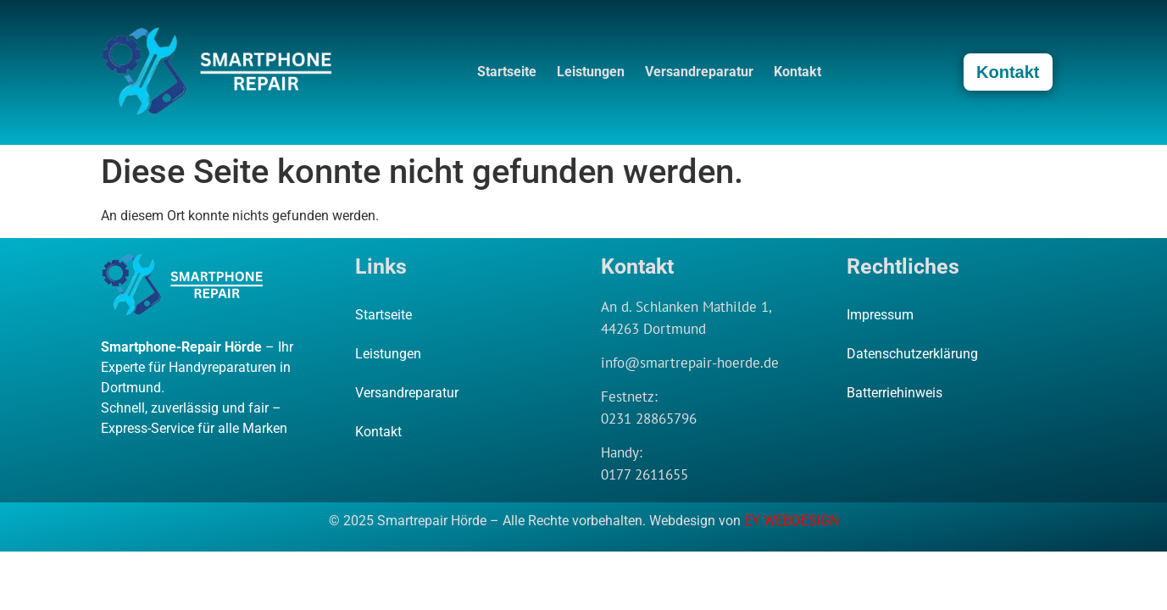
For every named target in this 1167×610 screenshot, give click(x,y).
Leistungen (591, 72)
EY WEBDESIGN (791, 521)
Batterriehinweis (894, 393)
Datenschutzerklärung (912, 354)
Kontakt (797, 72)
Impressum (880, 315)
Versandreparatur (699, 72)
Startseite (506, 72)
